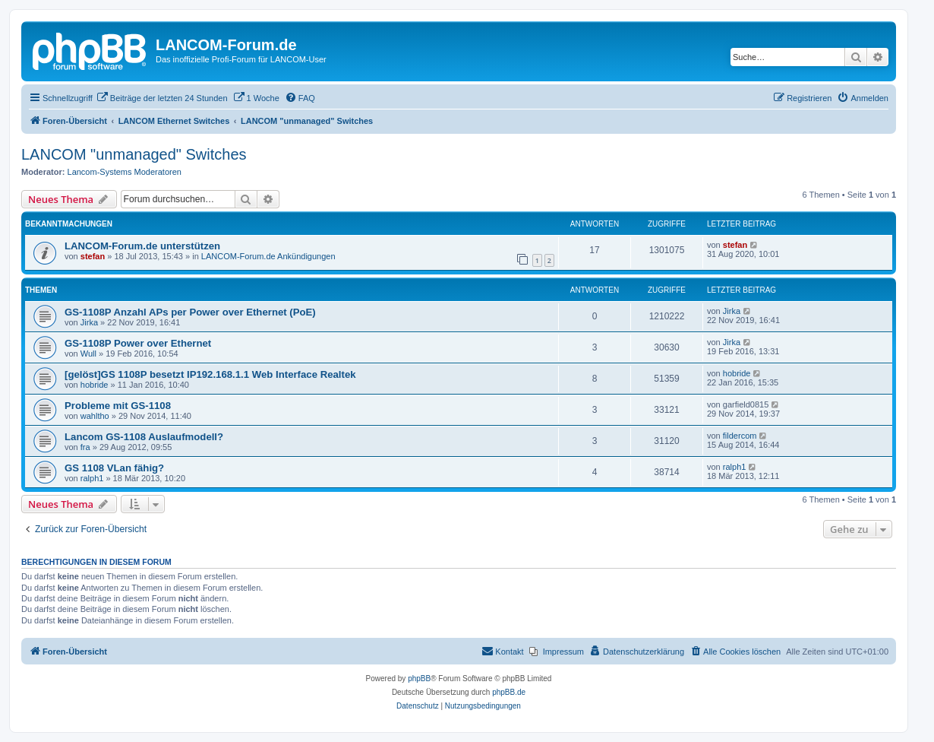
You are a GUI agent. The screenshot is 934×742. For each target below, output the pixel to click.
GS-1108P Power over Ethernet (138, 343)
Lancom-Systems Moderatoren (124, 171)
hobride (94, 384)
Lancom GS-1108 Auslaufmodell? (144, 436)
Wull (88, 353)
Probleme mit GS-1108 (118, 405)
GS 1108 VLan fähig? (114, 468)
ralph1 (92, 478)
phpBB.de (508, 692)
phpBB (419, 678)
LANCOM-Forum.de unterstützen (142, 246)
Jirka (89, 322)
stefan (92, 256)
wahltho (94, 415)
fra (85, 447)
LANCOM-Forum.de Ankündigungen (268, 256)
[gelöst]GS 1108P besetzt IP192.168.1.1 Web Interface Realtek (210, 374)
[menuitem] (162, 98)
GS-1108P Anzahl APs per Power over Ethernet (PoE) (190, 312)
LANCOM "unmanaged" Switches (134, 154)
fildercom (740, 435)
